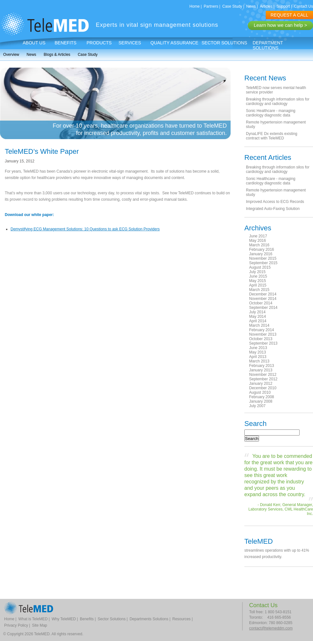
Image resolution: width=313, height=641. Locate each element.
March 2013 (259, 361)
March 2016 (259, 245)
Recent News (265, 78)
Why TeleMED (64, 619)
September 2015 (263, 263)
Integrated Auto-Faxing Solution (273, 208)
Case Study (232, 6)
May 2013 (257, 352)
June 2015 (258, 276)
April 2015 (257, 285)
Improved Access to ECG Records (275, 201)
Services (129, 42)
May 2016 (257, 240)
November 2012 (262, 374)
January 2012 (260, 383)
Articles (266, 6)
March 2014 (259, 325)
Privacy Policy (16, 625)
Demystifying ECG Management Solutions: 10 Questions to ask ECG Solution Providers (85, 229)
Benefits (65, 42)
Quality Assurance (174, 42)
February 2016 (261, 249)
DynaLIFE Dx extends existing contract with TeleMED (271, 135)
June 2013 (258, 348)
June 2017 (258, 236)
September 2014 (263, 307)
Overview (11, 54)
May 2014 (257, 316)
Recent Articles (267, 157)
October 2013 (260, 339)
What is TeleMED (33, 619)
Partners (211, 6)
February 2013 (261, 365)
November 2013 (262, 334)
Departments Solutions (149, 619)
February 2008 (261, 397)
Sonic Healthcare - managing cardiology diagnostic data (270, 112)
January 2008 (260, 401)
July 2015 (257, 272)
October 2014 (260, 303)
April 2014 (257, 321)
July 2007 (257, 406)
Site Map (39, 625)
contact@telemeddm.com (271, 628)
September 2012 (263, 379)
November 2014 (262, 298)
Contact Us (303, 6)
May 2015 (257, 281)
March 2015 (259, 289)
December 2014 (262, 294)
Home (194, 6)
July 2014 (257, 312)
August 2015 (260, 267)
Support (283, 6)
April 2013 (257, 356)
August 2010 (260, 392)
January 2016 (260, 254)
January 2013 (260, 370)
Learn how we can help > (280, 25)
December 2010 (262, 388)
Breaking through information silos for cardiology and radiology (277, 101)
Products (99, 42)
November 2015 (262, 258)
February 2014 (261, 330)
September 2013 (263, 343)
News (251, 6)
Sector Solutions (224, 42)
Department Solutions (268, 45)
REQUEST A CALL (289, 15)
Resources (181, 619)
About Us (34, 42)
